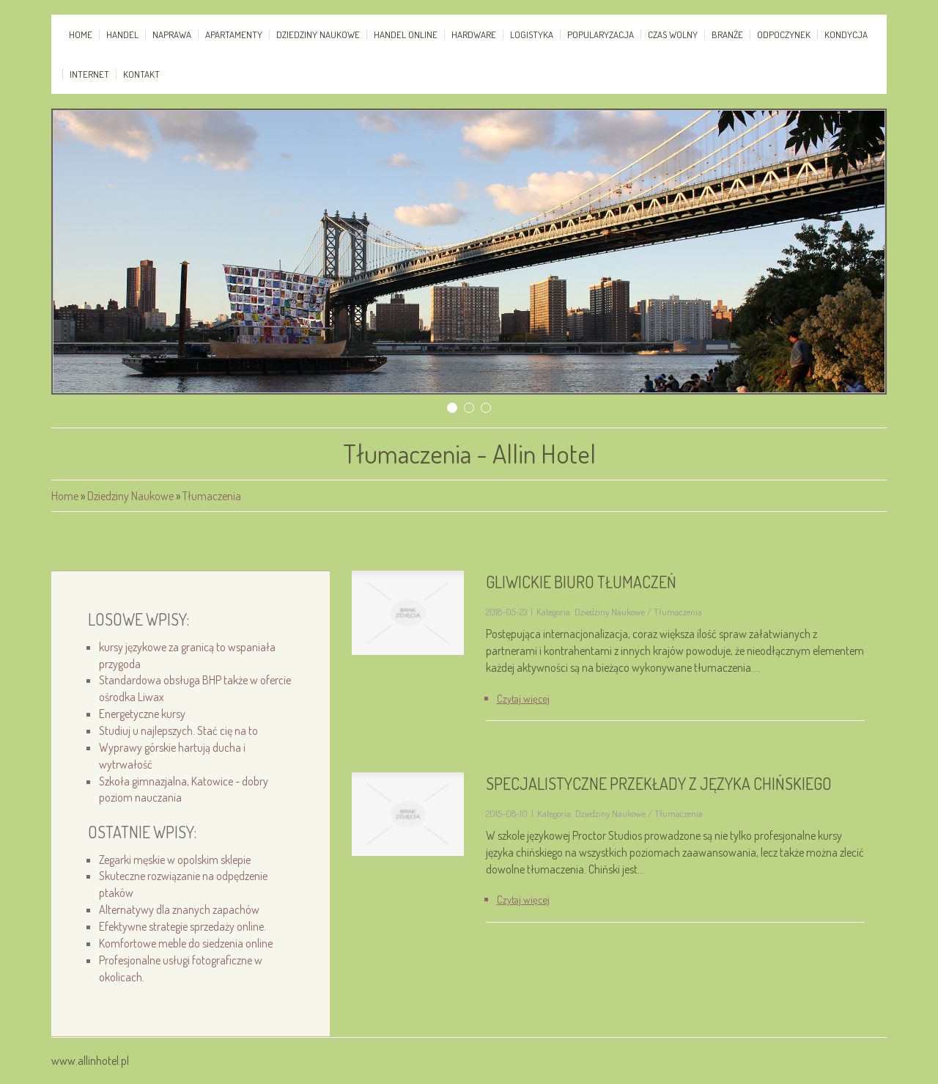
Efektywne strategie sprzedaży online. (182, 926)
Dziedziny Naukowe (130, 495)
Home (64, 495)
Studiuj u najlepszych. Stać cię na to (178, 730)
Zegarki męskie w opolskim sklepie (175, 859)
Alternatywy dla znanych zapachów (179, 909)
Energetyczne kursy (142, 713)
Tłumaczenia (211, 495)
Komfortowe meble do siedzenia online (186, 943)
